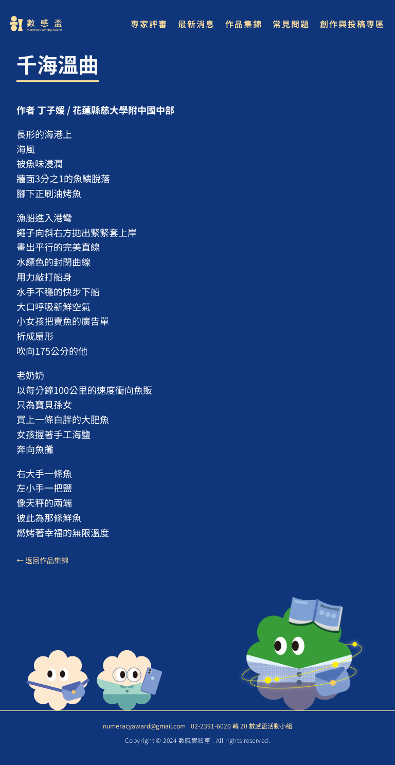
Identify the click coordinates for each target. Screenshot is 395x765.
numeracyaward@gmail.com (144, 725)
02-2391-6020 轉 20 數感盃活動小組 (241, 725)
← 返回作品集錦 (42, 560)
